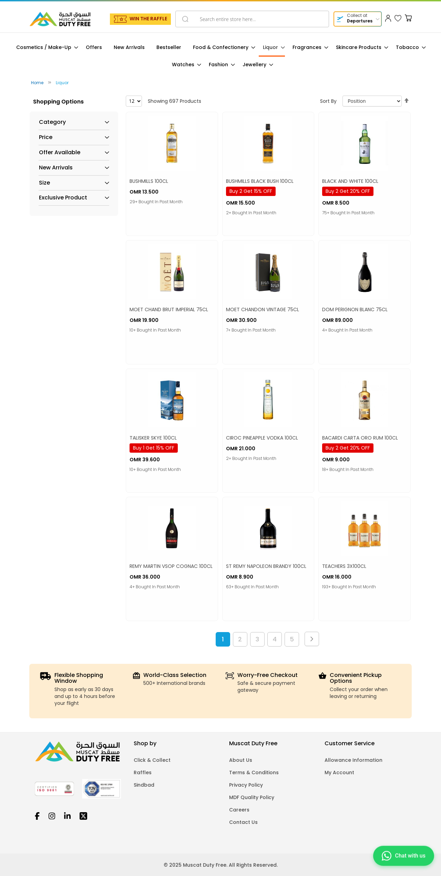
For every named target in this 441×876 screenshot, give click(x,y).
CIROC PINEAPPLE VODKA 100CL (262, 437)
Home (37, 83)
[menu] (220, 56)
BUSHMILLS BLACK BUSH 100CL (260, 181)
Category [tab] (52, 122)
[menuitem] (45, 47)
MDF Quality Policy (251, 797)
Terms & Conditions (254, 772)
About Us (240, 760)
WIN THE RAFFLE (148, 18)
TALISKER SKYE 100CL (153, 437)
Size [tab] (44, 183)
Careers (239, 809)
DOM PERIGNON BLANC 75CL (355, 309)
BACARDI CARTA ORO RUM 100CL (360, 437)
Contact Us (243, 822)
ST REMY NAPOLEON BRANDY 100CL (266, 566)
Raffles (143, 772)
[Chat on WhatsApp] (403, 858)
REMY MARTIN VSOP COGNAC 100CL (171, 566)
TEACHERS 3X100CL (344, 566)
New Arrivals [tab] (56, 167)
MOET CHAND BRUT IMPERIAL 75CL (169, 309)
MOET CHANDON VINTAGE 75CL (262, 309)
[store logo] (60, 19)
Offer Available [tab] (59, 152)
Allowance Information (353, 760)
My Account (339, 772)
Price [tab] (45, 137)
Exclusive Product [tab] (63, 197)
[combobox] (252, 19)
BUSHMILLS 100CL (149, 181)
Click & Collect (152, 760)
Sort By (328, 101)
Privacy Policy (246, 784)
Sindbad (144, 784)
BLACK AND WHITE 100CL (350, 181)
